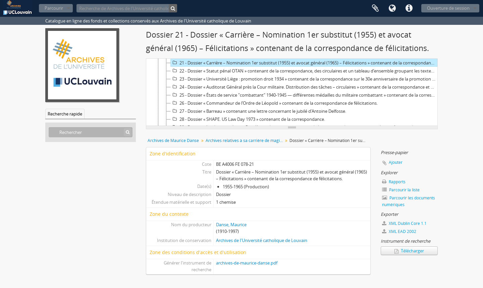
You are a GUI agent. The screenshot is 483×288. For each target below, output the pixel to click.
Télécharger (409, 251)
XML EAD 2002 (399, 231)
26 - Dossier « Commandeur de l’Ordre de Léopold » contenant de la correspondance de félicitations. (274, 103)
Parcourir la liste (401, 190)
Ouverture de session (448, 8)
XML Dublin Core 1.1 (404, 223)
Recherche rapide (65, 114)
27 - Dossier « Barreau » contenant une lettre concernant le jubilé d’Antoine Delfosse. (258, 111)
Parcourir (54, 8)
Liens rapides (408, 8)
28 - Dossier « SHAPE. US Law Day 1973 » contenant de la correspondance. (248, 119)
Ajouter (395, 162)
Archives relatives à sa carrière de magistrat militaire (245, 140)
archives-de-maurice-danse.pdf (246, 263)
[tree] (291, 92)
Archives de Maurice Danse (173, 140)
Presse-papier (375, 8)
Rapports (394, 182)
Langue (392, 8)
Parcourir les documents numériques (408, 201)
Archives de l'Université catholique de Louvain (261, 240)
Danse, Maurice (231, 225)
